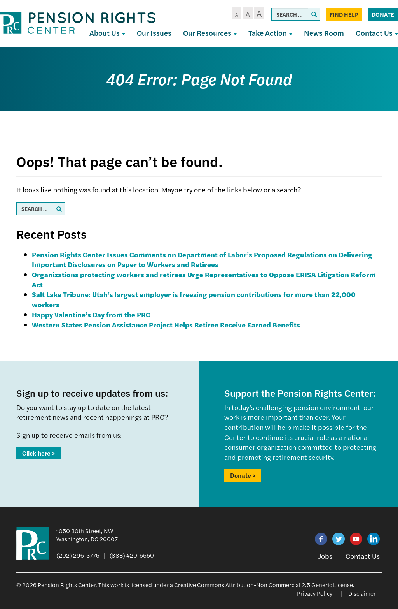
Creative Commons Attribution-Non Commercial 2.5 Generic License (263, 585)
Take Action (270, 33)
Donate (383, 14)
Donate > (242, 475)
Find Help (344, 14)
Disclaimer (362, 593)
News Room (324, 33)
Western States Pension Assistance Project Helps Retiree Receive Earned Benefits (166, 324)
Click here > (38, 453)
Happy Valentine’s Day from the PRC (91, 314)
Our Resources (210, 33)
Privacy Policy (314, 593)
